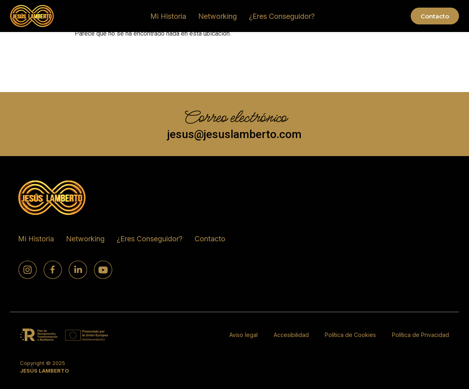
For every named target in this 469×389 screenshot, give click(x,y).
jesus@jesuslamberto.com (234, 134)
